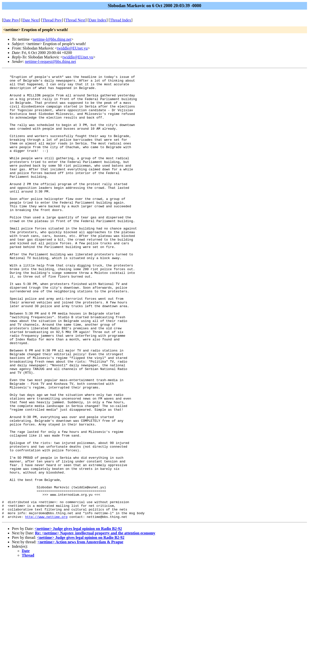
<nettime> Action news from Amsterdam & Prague (81, 631)
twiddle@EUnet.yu (72, 48)
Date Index (97, 20)
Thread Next (75, 20)
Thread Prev (52, 20)
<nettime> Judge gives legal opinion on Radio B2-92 (78, 618)
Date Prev (11, 20)
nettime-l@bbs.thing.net (52, 39)
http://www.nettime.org (46, 606)
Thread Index (120, 20)
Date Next (31, 20)
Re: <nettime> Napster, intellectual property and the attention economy (95, 622)
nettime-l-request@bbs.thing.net (50, 61)
